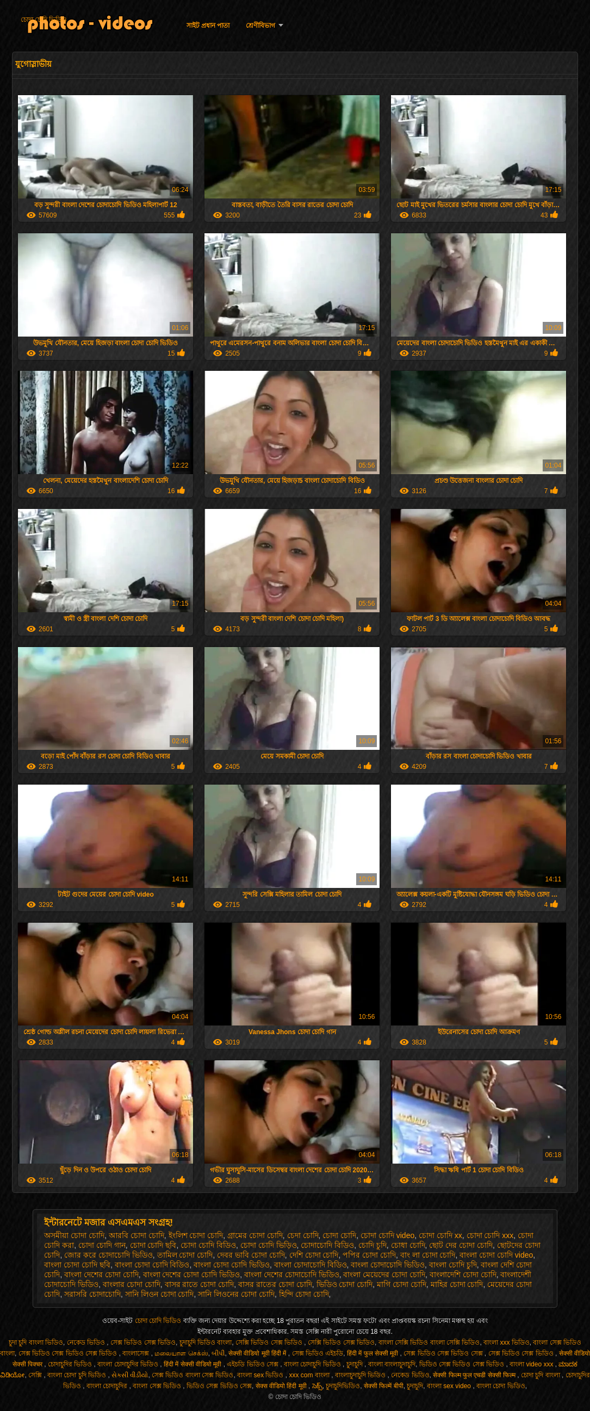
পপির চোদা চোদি (369, 1255)
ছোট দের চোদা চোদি (461, 1245)
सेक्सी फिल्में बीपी (383, 1386)
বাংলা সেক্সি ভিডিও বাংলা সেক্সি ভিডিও (429, 1342)
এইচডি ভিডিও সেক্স (253, 1364)
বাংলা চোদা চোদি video (496, 1255)
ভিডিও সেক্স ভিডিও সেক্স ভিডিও (462, 1364)
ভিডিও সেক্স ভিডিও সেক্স (219, 1386)
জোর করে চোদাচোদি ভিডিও (108, 1255)
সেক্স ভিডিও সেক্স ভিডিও (143, 1342)
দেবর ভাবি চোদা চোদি (251, 1255)
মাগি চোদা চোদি (401, 1284)
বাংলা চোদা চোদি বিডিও (152, 1264)
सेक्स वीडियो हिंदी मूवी (282, 1386)
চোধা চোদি (408, 1245)
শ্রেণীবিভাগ (260, 25)
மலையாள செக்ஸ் (181, 1353)
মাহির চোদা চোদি (457, 1284)
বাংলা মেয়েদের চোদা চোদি (384, 1274)
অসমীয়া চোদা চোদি (74, 1235)
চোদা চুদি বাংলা (541, 1375)
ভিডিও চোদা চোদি (344, 1284)
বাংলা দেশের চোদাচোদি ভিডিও (291, 1274)
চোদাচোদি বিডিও (327, 1245)
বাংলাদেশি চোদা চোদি (463, 1274)
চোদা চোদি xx (440, 1235)
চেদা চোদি (303, 1235)
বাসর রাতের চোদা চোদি (275, 1284)
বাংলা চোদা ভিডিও (500, 1386)
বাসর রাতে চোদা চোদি (199, 1284)
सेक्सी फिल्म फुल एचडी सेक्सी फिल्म (475, 1375)
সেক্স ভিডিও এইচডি (318, 1353)
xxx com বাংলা (310, 1375)
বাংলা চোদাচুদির (107, 1386)
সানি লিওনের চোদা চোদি (236, 1294)
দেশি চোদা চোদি (314, 1255)
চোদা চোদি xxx (490, 1235)
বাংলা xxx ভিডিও (506, 1342)
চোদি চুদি (372, 1245)
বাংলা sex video (450, 1386)
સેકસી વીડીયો (129, 1375)
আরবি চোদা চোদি (136, 1235)
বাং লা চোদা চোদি (428, 1255)
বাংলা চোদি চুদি (453, 1264)
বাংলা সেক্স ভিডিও (158, 1386)
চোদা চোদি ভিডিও (44, 19)
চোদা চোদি (339, 1235)
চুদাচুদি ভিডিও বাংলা (205, 1342)
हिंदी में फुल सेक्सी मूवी (373, 1353)
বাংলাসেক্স (136, 1353)
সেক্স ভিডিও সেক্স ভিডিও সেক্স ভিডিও (68, 1353)
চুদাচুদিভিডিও (343, 1386)
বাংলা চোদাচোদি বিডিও (310, 1264)
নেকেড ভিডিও (87, 1342)
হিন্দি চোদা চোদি (304, 1294)
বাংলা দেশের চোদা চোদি (101, 1274)
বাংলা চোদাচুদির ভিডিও (128, 1364)
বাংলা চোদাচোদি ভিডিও (388, 1264)
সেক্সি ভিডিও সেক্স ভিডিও (269, 1342)
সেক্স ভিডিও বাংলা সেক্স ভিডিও (192, 1375)
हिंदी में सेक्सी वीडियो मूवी (193, 1364)
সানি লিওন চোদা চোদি (159, 1294)
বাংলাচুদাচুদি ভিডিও (361, 1375)
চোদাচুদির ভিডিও (71, 1364)
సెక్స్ (317, 1386)
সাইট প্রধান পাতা (208, 25)
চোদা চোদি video (387, 1235)
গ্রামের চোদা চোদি (255, 1235)
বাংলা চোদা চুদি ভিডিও (77, 1375)
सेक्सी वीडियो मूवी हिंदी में (258, 1353)
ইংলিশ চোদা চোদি (196, 1235)
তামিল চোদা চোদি (185, 1255)
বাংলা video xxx (532, 1364)
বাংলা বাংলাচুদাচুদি (391, 1364)
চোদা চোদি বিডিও (208, 1245)
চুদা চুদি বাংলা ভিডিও (36, 1342)
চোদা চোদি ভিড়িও (268, 1245)
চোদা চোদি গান (102, 1245)
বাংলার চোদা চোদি (131, 1284)
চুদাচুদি (355, 1364)
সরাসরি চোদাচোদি (92, 1294)
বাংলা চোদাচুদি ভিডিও (313, 1364)
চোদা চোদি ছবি (153, 1245)
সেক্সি (36, 1375)
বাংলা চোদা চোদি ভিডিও (232, 1264)
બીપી (218, 1353)
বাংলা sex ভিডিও (261, 1375)
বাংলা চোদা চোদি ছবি (77, 1264)
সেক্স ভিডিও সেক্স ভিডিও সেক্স (444, 1353)
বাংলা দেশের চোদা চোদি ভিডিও (191, 1274)
